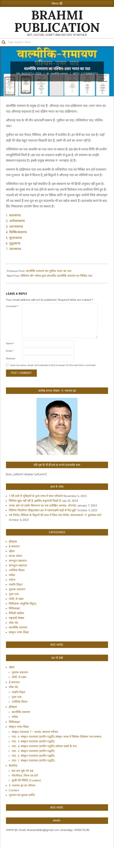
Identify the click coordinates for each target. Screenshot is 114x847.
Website (10, 358)
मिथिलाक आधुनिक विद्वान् (22, 603)
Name (10, 343)
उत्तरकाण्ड (15, 249)
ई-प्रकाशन (14, 546)
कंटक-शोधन (15, 556)
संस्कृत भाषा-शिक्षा (19, 632)
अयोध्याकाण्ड (17, 221)
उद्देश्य (12, 551)
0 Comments (89, 73)
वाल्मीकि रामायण (59, 73)
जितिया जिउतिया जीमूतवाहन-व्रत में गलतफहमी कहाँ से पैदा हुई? (43, 510)
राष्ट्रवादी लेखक (16, 618)
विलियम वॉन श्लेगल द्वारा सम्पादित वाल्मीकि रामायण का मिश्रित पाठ (56, 275)
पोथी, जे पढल (16, 599)
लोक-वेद (13, 622)
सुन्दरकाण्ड (15, 238)
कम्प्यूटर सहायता (18, 560)
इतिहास (13, 541)
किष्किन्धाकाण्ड (18, 232)
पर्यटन (12, 580)
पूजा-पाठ (14, 594)
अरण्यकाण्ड (16, 226)
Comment (12, 306)
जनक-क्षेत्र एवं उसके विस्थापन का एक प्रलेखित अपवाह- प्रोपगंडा (42, 505)
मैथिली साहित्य (16, 613)
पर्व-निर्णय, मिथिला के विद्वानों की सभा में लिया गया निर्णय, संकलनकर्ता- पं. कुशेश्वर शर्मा (55, 515)
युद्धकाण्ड (14, 243)
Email (10, 350)
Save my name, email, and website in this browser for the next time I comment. (53, 365)
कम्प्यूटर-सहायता (18, 565)
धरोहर (12, 575)
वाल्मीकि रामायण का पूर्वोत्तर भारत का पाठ (48, 271)
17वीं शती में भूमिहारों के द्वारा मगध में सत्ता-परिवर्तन (36, 496)
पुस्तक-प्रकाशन (17, 589)
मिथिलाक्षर (14, 608)
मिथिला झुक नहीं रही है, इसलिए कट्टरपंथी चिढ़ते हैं (35, 501)
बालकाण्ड (15, 215)
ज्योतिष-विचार (17, 570)
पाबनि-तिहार (15, 584)
